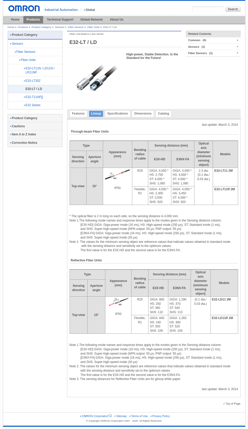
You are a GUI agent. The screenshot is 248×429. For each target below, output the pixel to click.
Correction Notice (24, 143)
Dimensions (143, 113)
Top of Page (232, 403)
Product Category (41, 27)
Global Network (91, 19)
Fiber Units (93, 27)
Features (78, 113)
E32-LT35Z (32, 81)
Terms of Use (139, 416)
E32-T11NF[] (33, 97)
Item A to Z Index (23, 134)
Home (15, 19)
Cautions (17, 126)
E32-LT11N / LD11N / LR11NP (39, 70)
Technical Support (60, 19)
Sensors (59, 27)
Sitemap (120, 416)
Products (33, 19)
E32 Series (32, 105)
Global (89, 10)
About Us (116, 19)
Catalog (163, 113)
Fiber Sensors (76, 27)
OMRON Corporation (96, 416)
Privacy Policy (160, 416)
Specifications (117, 113)
